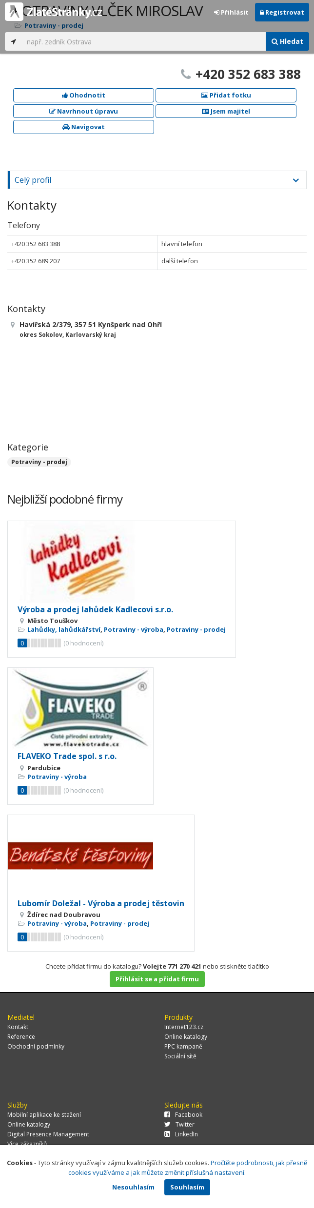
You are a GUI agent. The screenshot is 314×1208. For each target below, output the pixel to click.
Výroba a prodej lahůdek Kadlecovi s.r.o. (95, 609)
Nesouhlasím (133, 1187)
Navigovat (83, 126)
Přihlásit (231, 12)
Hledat (287, 41)
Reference (21, 1037)
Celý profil (33, 180)
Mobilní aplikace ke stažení (44, 1115)
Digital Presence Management (48, 1134)
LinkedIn (181, 1134)
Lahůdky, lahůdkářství (63, 629)
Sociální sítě (180, 1056)
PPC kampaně (183, 1046)
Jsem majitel (226, 111)
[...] (143, 41)
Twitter (179, 1124)
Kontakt (17, 1027)
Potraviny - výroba (133, 629)
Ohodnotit (83, 95)
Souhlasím (187, 1187)
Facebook (183, 1115)
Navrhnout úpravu (83, 111)
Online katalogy (185, 1037)
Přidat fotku (226, 95)
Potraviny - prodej (39, 462)
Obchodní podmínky (35, 1046)
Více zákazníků (27, 1144)
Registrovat (282, 12)
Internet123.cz (183, 1027)
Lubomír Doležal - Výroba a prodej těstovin (101, 903)
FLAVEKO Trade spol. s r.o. (67, 756)
